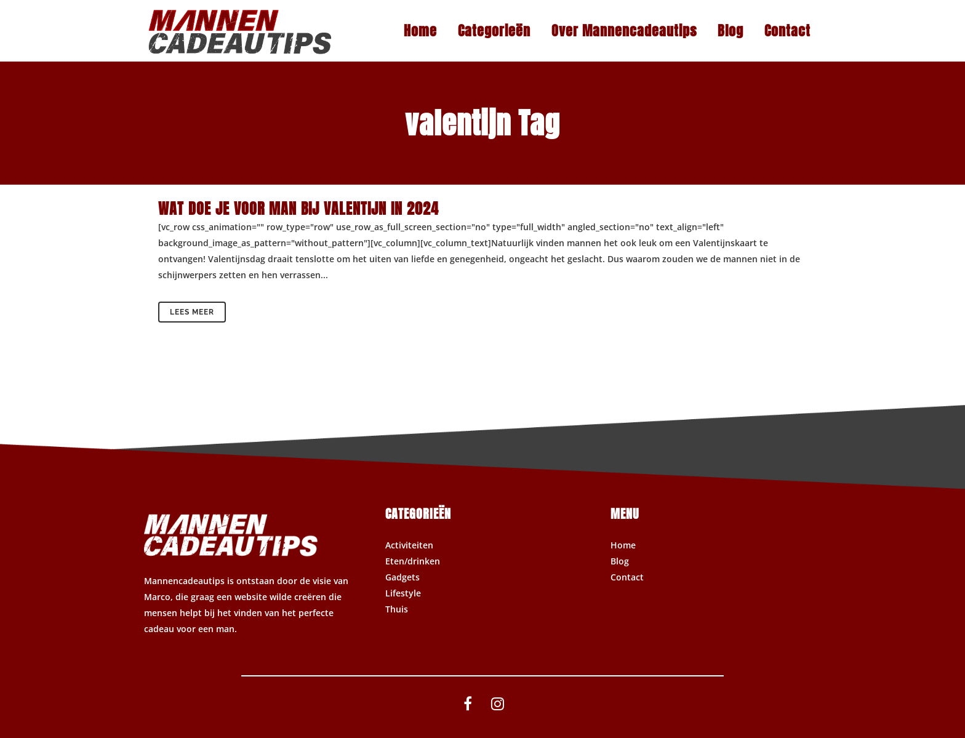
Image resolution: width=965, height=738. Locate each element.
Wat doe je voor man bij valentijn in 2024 (298, 209)
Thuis (396, 609)
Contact (627, 577)
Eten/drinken (412, 561)
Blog (620, 561)
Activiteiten (409, 545)
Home (623, 545)
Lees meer (192, 312)
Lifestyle (403, 593)
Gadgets (402, 577)
